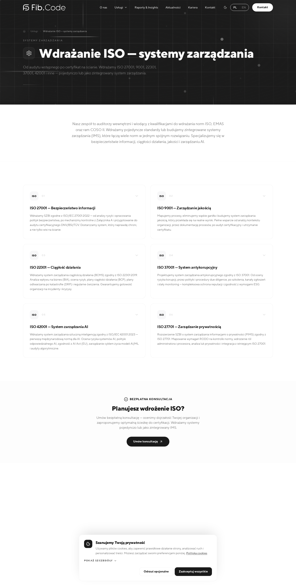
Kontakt (210, 7)
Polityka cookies (196, 572)
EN (244, 7)
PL (235, 7)
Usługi (120, 7)
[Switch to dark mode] (225, 7)
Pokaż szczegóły (100, 579)
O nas (103, 7)
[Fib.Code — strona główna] (44, 7)
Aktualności (173, 7)
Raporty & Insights (146, 7)
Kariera (193, 7)
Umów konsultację (148, 441)
